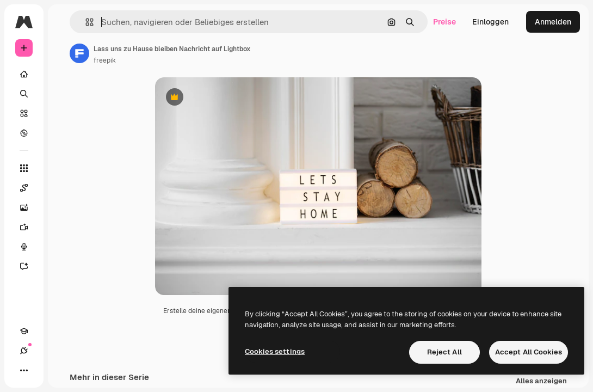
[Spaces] (29, 188)
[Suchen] (24, 93)
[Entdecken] (24, 133)
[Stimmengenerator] (29, 246)
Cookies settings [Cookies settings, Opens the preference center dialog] (275, 351)
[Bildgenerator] (29, 207)
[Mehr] (24, 370)
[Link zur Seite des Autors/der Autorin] (79, 53)
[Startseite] (24, 74)
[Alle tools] (24, 168)
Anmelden (553, 22)
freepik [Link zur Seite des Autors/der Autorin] (105, 60)
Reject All (444, 352)
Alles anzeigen (541, 381)
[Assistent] (29, 266)
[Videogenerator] (29, 227)
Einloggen (490, 22)
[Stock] (24, 113)
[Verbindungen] (24, 350)
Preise (444, 22)
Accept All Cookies (528, 352)
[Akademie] (24, 331)
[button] (85, 22)
